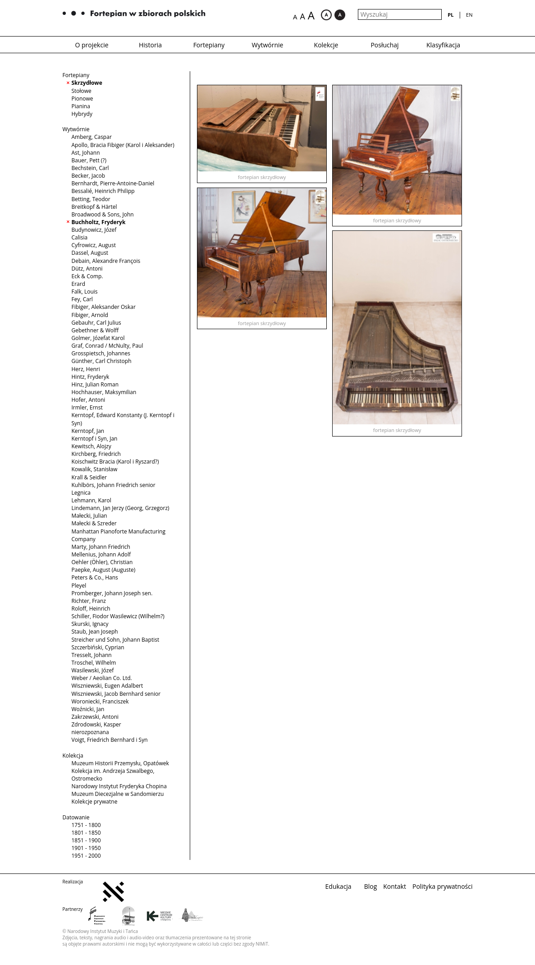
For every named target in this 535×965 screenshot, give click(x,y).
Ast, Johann (86, 152)
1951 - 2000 (86, 855)
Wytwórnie (268, 45)
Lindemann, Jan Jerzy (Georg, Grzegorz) (120, 508)
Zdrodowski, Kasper (96, 724)
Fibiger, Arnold (90, 315)
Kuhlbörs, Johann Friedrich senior (113, 485)
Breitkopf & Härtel (94, 207)
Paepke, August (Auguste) (104, 570)
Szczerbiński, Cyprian (98, 647)
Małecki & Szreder (94, 523)
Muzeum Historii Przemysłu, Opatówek (120, 763)
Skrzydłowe (87, 83)
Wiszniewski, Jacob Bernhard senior (116, 694)
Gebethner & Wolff (95, 330)
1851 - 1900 (86, 840)
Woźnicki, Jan (88, 709)
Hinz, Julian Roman (95, 384)
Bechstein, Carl (90, 168)
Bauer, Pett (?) (89, 160)
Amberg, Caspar (92, 137)
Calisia (80, 237)
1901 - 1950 (86, 848)
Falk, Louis (85, 291)
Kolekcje (326, 45)
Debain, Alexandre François (106, 261)
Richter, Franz (89, 601)
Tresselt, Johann (92, 655)
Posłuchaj (384, 45)
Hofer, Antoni (88, 400)
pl (450, 14)
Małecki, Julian (89, 515)
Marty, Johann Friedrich (101, 547)
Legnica (81, 492)
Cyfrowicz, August (94, 245)
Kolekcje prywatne (95, 801)
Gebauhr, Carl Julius (96, 322)
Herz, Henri (86, 369)
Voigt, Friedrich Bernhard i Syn (110, 740)
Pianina (81, 106)
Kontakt (394, 886)
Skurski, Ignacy (90, 624)
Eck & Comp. (87, 276)
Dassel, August (90, 253)
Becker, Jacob (88, 175)
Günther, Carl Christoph (102, 361)
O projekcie (91, 45)
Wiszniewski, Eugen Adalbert (107, 685)
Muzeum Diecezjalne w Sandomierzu (118, 794)
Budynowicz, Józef (94, 230)
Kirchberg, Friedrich (96, 454)
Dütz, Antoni (87, 268)
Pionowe (82, 98)
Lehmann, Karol (91, 500)
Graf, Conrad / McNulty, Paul (107, 345)
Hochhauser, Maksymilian (104, 392)
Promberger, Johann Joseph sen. (112, 593)
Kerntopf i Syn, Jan (95, 438)
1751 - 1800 (86, 825)
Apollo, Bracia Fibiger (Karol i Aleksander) (123, 145)
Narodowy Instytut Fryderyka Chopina (119, 786)
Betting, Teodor (91, 199)
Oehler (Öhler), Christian (102, 562)
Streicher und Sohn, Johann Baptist (116, 639)
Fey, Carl (82, 299)
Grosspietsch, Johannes (101, 353)
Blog (370, 886)
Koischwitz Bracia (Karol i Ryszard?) (115, 461)
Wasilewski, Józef (93, 670)
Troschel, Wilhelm (94, 662)
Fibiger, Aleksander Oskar (104, 307)
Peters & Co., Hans (95, 577)
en (469, 14)
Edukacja (338, 886)
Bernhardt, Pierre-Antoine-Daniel (113, 183)
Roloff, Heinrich (91, 608)
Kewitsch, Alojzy (91, 446)
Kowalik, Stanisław (95, 469)
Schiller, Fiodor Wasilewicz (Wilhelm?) (118, 616)
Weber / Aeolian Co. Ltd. (102, 678)
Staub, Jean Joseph (95, 631)
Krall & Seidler (89, 477)
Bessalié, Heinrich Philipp (103, 191)
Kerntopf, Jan (88, 431)
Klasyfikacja (443, 45)
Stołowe (81, 91)
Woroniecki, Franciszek (100, 701)
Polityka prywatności (442, 886)
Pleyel (79, 585)
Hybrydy (82, 114)
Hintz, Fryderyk (91, 377)
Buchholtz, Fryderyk (99, 222)
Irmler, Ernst (87, 407)
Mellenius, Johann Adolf (101, 554)
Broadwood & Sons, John (103, 214)
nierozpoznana (90, 732)
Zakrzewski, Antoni (95, 717)
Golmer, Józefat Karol (98, 338)
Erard (79, 284)
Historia (150, 45)
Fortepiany (209, 45)
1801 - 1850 (86, 832)
